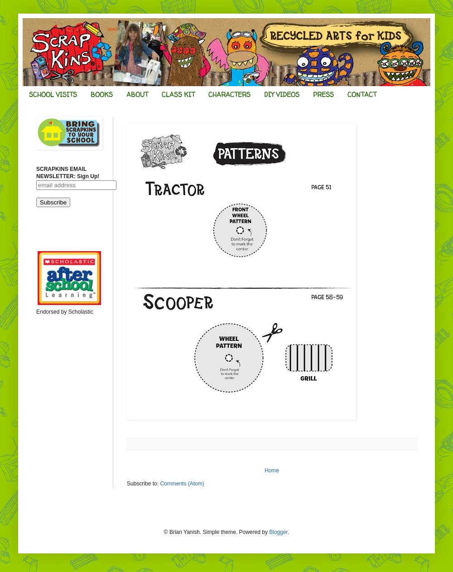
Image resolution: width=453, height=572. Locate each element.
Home (272, 470)
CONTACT (361, 94)
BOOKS (102, 94)
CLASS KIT (178, 94)
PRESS (323, 94)
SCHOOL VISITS (53, 94)
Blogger (278, 532)
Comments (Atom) (182, 483)
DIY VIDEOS (281, 94)
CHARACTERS (229, 94)
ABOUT (137, 94)
